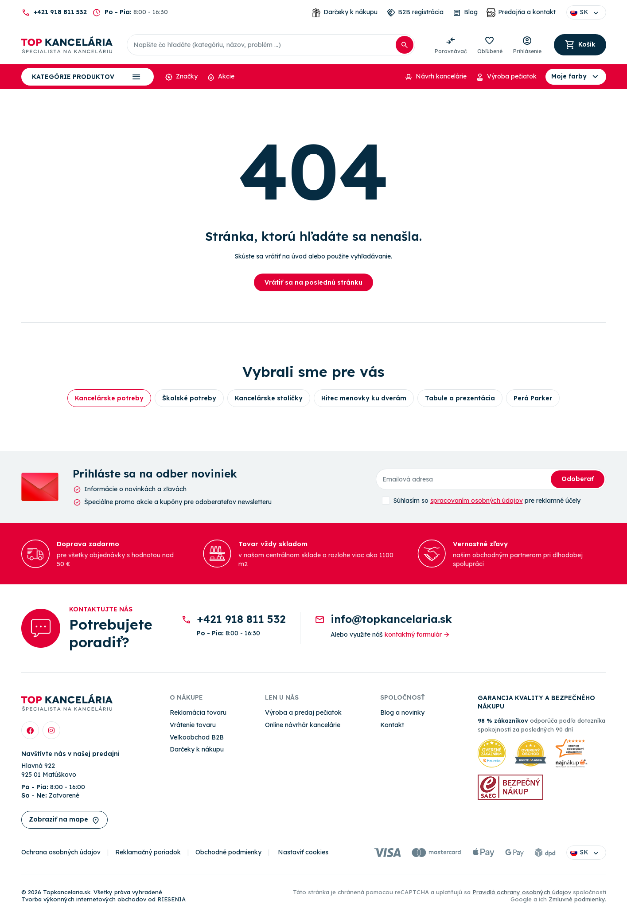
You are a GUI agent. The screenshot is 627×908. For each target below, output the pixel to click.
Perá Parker (533, 398)
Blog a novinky (402, 712)
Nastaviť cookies (303, 852)
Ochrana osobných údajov (61, 852)
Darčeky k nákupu (197, 749)
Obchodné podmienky (228, 852)
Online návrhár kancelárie (302, 725)
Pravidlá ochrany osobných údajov (521, 892)
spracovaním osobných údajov (476, 501)
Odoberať (577, 479)
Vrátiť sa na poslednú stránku (313, 282)
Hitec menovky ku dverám (363, 398)
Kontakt (392, 725)
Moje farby (575, 76)
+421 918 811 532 (60, 12)
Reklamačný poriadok (148, 852)
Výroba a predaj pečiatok (303, 712)
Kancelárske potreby (109, 398)
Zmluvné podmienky (577, 899)
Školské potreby (189, 398)
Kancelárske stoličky (269, 398)
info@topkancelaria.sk (391, 619)
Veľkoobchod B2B (197, 737)
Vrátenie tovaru (193, 725)
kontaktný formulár (418, 634)
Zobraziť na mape (64, 820)
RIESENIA (171, 899)
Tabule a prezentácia (460, 398)
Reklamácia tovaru (198, 712)
